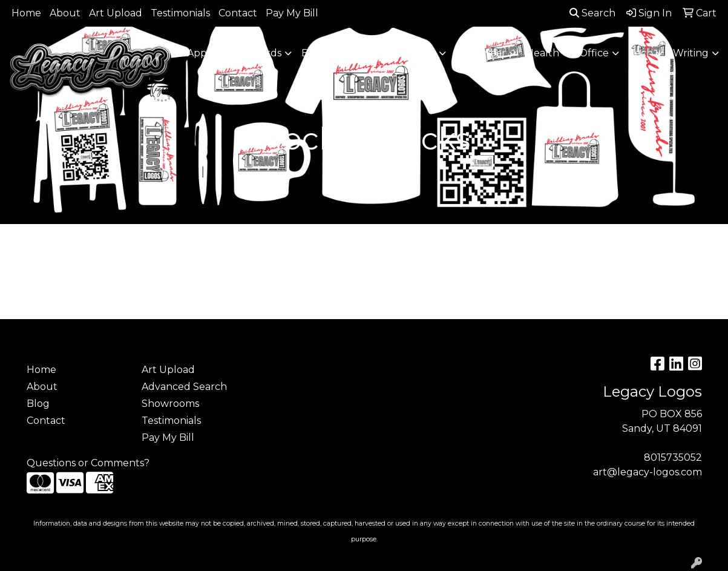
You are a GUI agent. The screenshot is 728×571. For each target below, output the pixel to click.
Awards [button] (263, 53)
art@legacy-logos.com (647, 472)
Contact (237, 13)
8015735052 (673, 457)
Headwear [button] (481, 53)
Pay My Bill (292, 13)
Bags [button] (313, 53)
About (65, 13)
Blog (38, 403)
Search (592, 13)
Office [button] (594, 53)
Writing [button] (691, 53)
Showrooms (170, 403)
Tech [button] (641, 53)
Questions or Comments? (88, 463)
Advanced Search (184, 386)
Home (26, 13)
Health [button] (542, 53)
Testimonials (180, 13)
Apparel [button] (206, 53)
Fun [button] (426, 53)
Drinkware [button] (370, 53)
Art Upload (115, 13)
